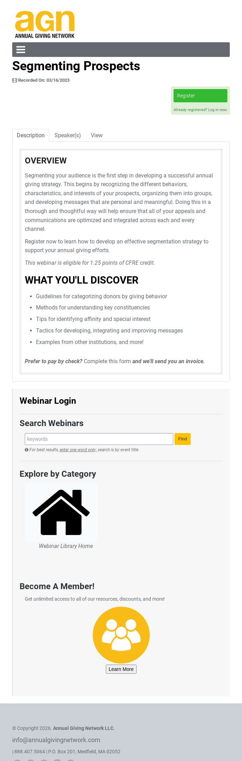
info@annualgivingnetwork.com (56, 740)
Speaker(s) (67, 135)
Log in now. (217, 110)
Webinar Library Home (66, 546)
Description (31, 135)
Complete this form (107, 361)
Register (186, 95)
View (97, 135)
